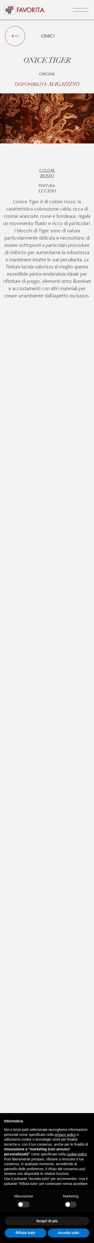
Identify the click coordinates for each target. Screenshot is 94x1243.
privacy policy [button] (65, 1135)
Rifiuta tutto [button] (25, 1233)
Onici (48, 36)
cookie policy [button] (76, 1154)
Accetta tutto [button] (68, 1233)
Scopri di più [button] (47, 1221)
